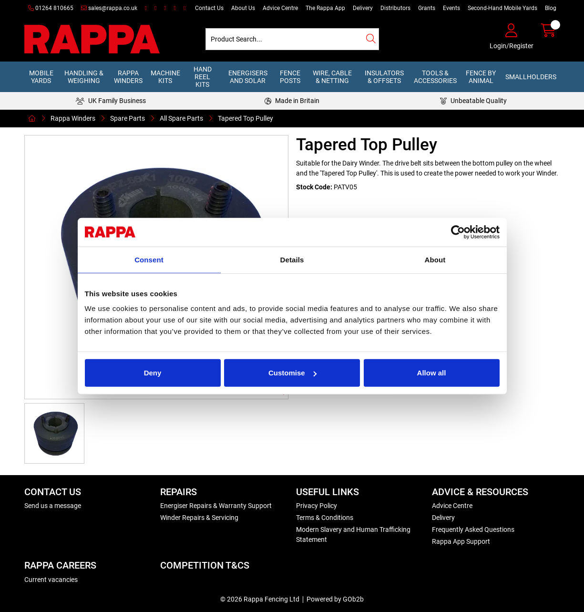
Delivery (363, 8)
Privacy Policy (316, 505)
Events (451, 8)
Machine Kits (165, 76)
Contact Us (209, 8)
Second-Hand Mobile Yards (502, 8)
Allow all (431, 373)
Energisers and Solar (247, 76)
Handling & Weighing (83, 76)
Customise (292, 373)
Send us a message (52, 505)
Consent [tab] (149, 259)
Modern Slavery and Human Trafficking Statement (353, 534)
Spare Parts (127, 118)
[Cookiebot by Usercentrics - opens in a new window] (458, 232)
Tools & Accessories (435, 76)
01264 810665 (50, 8)
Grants (426, 8)
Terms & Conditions (324, 517)
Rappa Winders (128, 76)
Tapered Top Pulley (245, 118)
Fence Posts (290, 76)
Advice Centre (280, 8)
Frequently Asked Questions (473, 529)
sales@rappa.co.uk (109, 8)
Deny (153, 373)
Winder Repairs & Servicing (199, 517)
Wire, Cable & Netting (332, 76)
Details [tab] (292, 259)
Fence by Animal (481, 76)
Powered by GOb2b (335, 599)
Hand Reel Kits (203, 76)
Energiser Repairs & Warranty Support (216, 505)
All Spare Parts (181, 118)
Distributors (395, 8)
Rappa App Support (461, 541)
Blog (550, 8)
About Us (243, 8)
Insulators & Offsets (384, 76)
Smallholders (530, 77)
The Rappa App (325, 8)
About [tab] (435, 259)
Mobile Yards (41, 76)
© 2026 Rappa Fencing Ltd (259, 599)
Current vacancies (51, 579)
